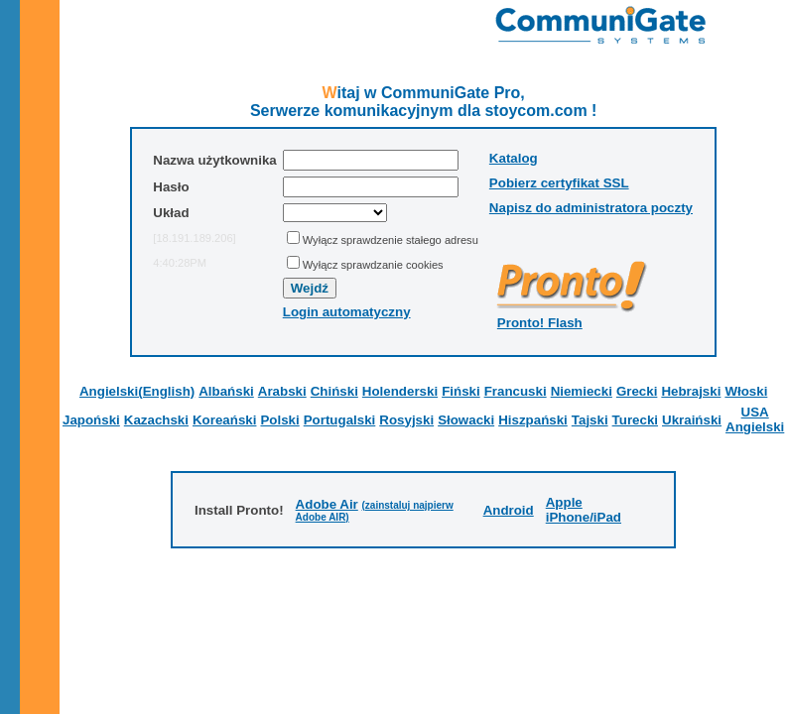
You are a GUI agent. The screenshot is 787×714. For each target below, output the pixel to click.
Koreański (224, 420)
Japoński (91, 420)
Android (508, 510)
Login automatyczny (347, 311)
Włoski (745, 391)
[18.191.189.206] (194, 238)
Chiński (334, 391)
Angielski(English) (137, 391)
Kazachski (156, 420)
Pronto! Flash (540, 322)
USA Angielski (754, 419)
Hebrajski (691, 391)
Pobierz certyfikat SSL (559, 183)
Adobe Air (327, 504)
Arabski (282, 391)
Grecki (637, 391)
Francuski (515, 391)
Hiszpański (533, 420)
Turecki (635, 420)
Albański (226, 391)
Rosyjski (406, 420)
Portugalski (340, 420)
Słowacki (466, 420)
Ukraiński (691, 420)
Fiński (461, 391)
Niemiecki (581, 391)
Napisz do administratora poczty (591, 207)
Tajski (590, 420)
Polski (279, 420)
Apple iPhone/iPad (583, 510)
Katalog (513, 158)
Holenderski (400, 391)
